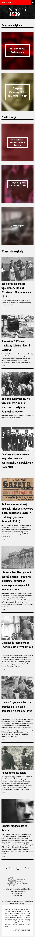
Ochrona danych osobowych (17, 904)
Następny (27, 868)
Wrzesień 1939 (6, 2)
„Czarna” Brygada (17, 226)
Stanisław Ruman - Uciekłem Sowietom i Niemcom (17, 142)
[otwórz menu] (33, 2)
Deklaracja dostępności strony (24, 901)
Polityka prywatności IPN (9, 901)
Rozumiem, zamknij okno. (21, 930)
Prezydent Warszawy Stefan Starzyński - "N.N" (17, 92)
